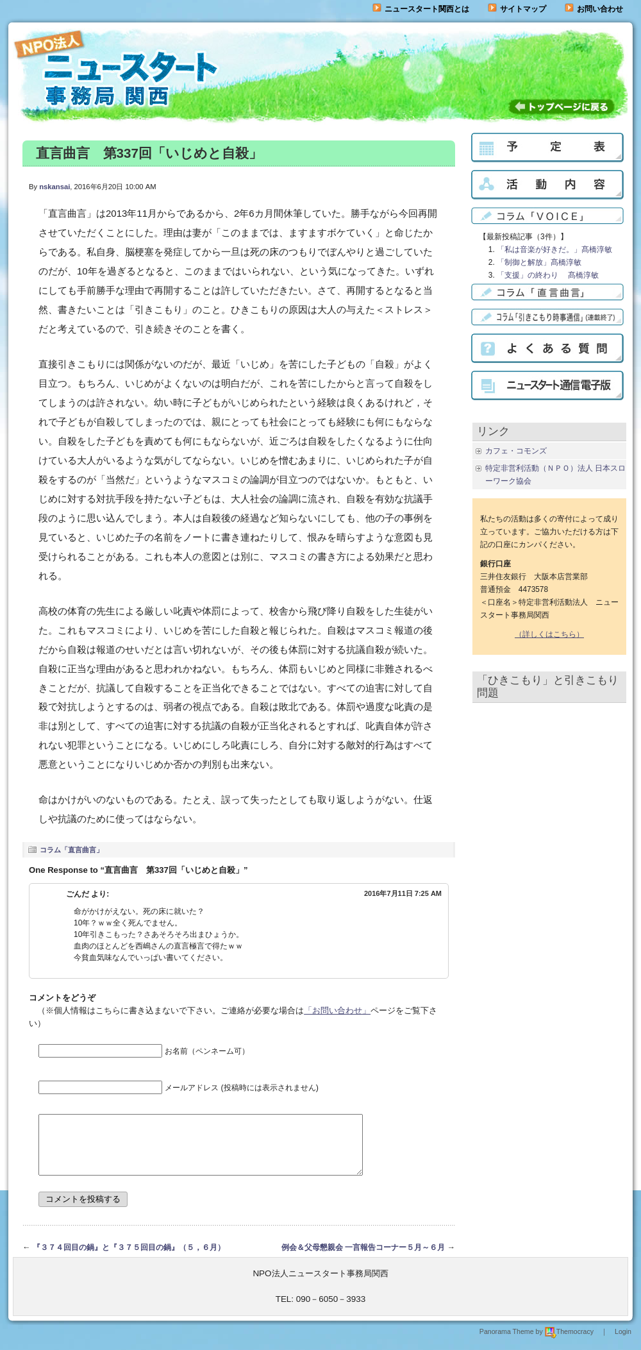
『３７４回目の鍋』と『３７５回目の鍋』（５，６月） (129, 1258)
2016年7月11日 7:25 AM (403, 893)
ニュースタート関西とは (420, 8)
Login (623, 1343)
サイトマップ (517, 8)
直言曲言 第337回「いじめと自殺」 (149, 153)
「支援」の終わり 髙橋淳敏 (548, 275)
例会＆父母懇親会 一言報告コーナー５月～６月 (363, 1258)
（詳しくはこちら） (549, 634)
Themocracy (569, 1343)
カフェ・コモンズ (516, 450)
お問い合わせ (600, 8)
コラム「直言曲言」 (71, 850)
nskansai (54, 186)
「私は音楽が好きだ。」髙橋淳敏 (554, 249)
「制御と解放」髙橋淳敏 (539, 262)
